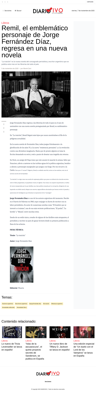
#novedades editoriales (8, 307)
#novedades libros (21, 307)
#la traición (46, 303)
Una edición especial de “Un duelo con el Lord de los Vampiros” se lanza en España (84, 349)
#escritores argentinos (21, 303)
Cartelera (90, 2)
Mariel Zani (27, 68)
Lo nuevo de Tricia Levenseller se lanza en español (12, 346)
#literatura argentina (56, 303)
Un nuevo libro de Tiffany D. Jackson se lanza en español (60, 346)
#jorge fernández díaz (35, 303)
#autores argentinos (7, 303)
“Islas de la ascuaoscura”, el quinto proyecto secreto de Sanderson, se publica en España (35, 351)
